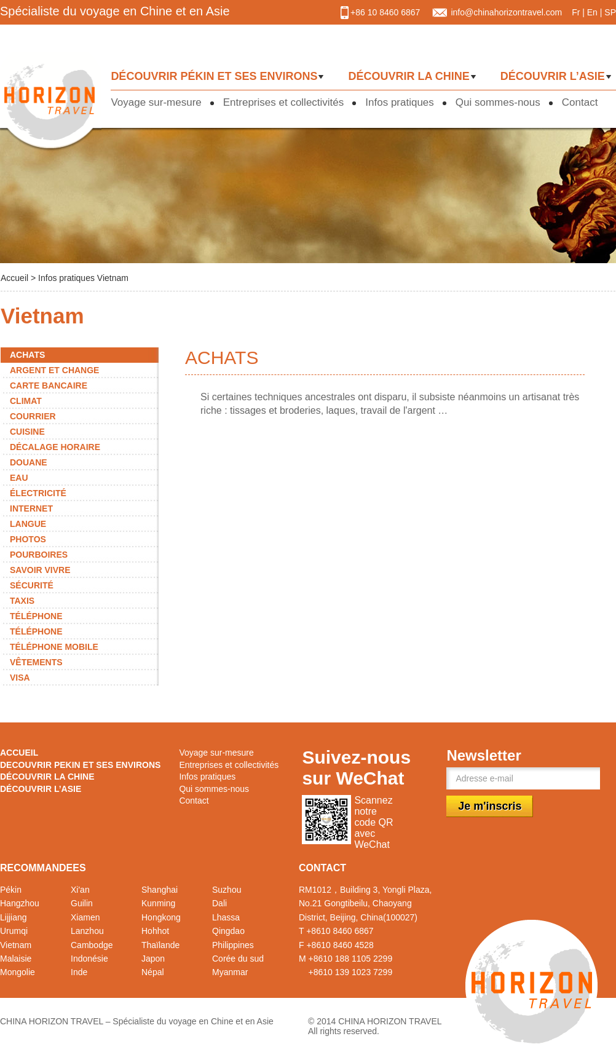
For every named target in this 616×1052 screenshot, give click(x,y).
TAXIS (22, 601)
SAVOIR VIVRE (40, 570)
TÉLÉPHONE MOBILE (54, 647)
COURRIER (33, 416)
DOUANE (28, 462)
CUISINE (27, 432)
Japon (153, 958)
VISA (20, 677)
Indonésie (89, 958)
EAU (19, 478)
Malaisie (15, 958)
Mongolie (17, 972)
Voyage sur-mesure (156, 102)
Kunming (158, 903)
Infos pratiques (399, 102)
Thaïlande (160, 945)
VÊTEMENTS (36, 662)
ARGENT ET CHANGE (54, 370)
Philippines (233, 945)
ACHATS (27, 355)
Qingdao (228, 931)
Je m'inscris (489, 806)
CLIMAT (26, 401)
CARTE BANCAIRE (48, 385)
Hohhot (155, 931)
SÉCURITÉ (31, 585)
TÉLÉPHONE (36, 616)
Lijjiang (13, 917)
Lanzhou (87, 931)
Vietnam (15, 945)
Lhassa (226, 917)
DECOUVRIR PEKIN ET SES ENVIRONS (80, 765)
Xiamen (85, 917)
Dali (219, 903)
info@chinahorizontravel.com (506, 12)
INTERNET (31, 508)
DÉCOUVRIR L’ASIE (552, 76)
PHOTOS (28, 539)
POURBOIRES (39, 555)
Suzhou (226, 890)
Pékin (11, 890)
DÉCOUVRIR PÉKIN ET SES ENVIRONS (214, 76)
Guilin (82, 903)
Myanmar (230, 972)
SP (610, 12)
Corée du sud (238, 958)
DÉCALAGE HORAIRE (55, 447)
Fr (576, 12)
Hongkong (161, 917)
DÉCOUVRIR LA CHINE (408, 76)
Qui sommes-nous (498, 102)
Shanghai (159, 890)
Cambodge (92, 945)
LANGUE (28, 524)
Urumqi (14, 931)
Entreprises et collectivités (283, 102)
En (592, 12)
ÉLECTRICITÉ (38, 493)
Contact (580, 102)
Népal (152, 972)
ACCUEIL (19, 752)
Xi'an (80, 890)
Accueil (16, 278)
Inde (79, 972)
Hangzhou (19, 903)
